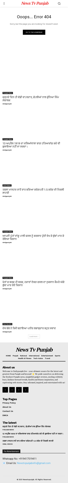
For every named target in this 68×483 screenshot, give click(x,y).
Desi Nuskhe (7, 324)
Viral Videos (7, 185)
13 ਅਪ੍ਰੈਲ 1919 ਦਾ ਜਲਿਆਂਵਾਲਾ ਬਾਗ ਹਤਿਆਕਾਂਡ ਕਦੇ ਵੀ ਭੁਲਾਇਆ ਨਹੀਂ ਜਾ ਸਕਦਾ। (33, 434)
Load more (34, 336)
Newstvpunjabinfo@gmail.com (34, 463)
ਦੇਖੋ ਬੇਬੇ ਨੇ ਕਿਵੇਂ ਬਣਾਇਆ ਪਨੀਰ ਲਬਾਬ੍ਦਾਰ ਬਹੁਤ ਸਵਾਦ (29, 328)
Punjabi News (7, 93)
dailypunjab (7, 104)
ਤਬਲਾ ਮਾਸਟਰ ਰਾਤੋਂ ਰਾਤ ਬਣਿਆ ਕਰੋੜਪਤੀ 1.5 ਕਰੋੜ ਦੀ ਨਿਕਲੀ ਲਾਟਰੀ (28, 441)
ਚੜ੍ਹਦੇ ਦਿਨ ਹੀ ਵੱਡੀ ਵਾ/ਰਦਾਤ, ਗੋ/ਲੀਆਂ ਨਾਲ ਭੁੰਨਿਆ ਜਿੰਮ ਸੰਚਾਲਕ (27, 426)
